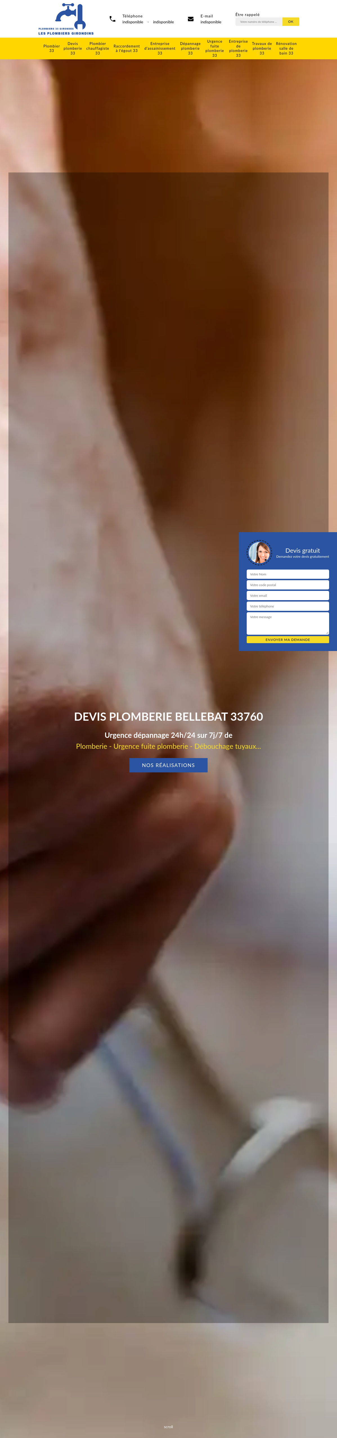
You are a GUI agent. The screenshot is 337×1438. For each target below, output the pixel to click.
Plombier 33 (52, 48)
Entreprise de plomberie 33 (238, 48)
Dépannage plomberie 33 (190, 48)
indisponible (211, 21)
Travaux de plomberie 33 (262, 48)
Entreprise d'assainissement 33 (160, 48)
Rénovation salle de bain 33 (286, 48)
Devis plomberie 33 (73, 48)
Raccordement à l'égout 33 (127, 48)
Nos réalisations (168, 765)
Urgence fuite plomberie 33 (214, 48)
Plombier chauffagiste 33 (97, 48)
